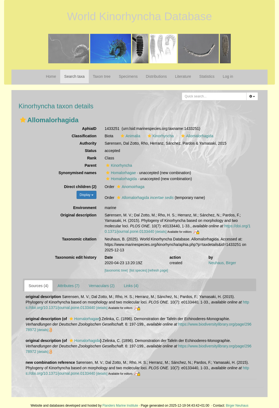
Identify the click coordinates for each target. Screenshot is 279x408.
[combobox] (214, 96)
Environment (84, 208)
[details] (160, 232)
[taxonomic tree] (116, 270)
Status (90, 150)
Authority (88, 143)
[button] (23, 120)
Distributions (156, 76)
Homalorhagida (121, 179)
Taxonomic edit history (75, 257)
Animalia (129, 136)
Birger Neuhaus (237, 405)
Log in (228, 76)
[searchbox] (214, 96)
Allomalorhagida (196, 136)
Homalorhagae (120, 173)
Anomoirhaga (130, 186)
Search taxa (74, 76)
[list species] (138, 270)
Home (51, 76)
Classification (84, 136)
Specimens (128, 76)
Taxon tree (102, 76)
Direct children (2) (80, 186)
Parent (90, 165)
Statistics (206, 76)
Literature (183, 76)
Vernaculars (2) (102, 286)
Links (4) (131, 286)
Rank (91, 158)
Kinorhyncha (160, 136)
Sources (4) (38, 286)
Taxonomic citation (79, 239)
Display (86, 195)
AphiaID (89, 128)
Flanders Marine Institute (120, 405)
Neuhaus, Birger (222, 263)
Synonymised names (77, 173)
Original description (78, 215)
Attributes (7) (68, 286)
